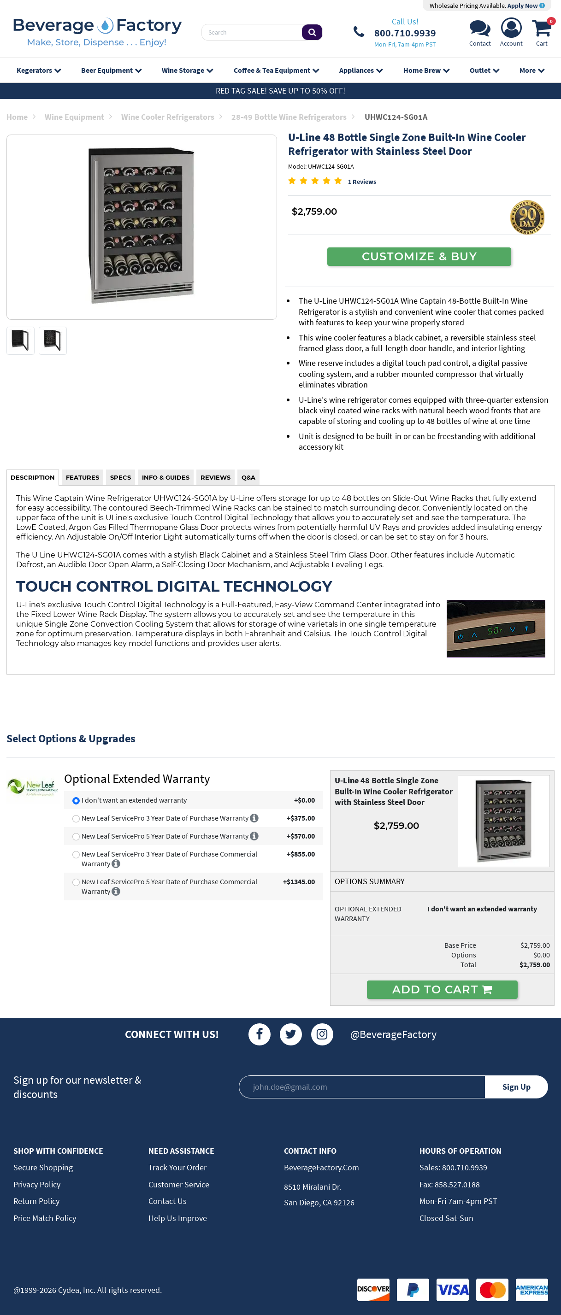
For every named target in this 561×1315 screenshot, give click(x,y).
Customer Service (178, 1184)
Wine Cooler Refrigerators (171, 117)
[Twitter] (291, 1034)
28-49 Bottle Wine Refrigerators (292, 117)
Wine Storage (187, 70)
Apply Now (526, 5)
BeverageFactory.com (321, 1167)
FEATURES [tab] (82, 477)
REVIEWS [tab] (215, 477)
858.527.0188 (456, 1184)
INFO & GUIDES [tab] (165, 477)
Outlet (484, 70)
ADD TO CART (442, 989)
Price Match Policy (44, 1218)
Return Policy (36, 1201)
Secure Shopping (43, 1167)
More (532, 70)
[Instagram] (322, 1034)
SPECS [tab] (120, 477)
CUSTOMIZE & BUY (419, 256)
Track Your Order (177, 1167)
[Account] (511, 35)
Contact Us (167, 1201)
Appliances (361, 70)
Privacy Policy (36, 1184)
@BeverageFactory (393, 1034)
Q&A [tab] (248, 477)
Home (20, 117)
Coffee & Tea (276, 70)
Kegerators (39, 70)
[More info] (254, 817)
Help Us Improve (177, 1218)
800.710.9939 (463, 1167)
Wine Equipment (78, 117)
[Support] (480, 35)
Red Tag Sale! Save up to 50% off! (280, 90)
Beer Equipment (111, 70)
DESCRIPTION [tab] (33, 477)
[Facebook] (259, 1034)
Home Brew (426, 70)
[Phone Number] (395, 32)
